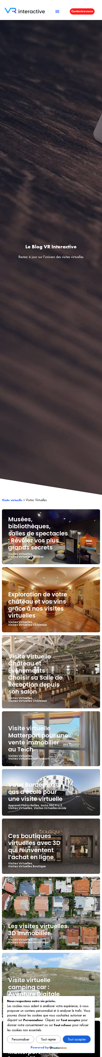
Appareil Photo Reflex (23, 805)
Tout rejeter (48, 1039)
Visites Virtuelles (20, 554)
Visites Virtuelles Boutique (27, 866)
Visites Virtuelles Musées (26, 556)
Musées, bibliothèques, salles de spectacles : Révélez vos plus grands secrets (38, 533)
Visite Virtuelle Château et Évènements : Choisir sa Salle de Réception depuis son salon (35, 674)
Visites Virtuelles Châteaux (27, 624)
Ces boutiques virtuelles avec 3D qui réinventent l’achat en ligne (34, 846)
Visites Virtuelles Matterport (28, 758)
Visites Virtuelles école (50, 808)
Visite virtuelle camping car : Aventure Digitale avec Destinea (34, 990)
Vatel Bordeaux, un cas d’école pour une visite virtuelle (36, 792)
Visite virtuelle (12, 500)
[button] (57, 11)
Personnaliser (20, 1039)
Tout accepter (77, 1039)
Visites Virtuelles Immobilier (28, 942)
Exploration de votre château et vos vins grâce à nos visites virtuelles (37, 605)
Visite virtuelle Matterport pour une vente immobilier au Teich (38, 739)
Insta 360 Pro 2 (51, 805)
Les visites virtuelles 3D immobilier (37, 929)
